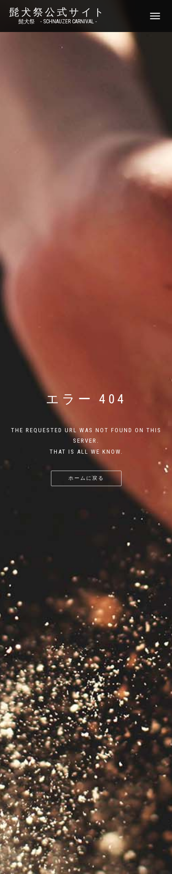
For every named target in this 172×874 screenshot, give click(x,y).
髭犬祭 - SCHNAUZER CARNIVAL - (57, 21)
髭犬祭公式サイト (57, 12)
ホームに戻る (86, 478)
